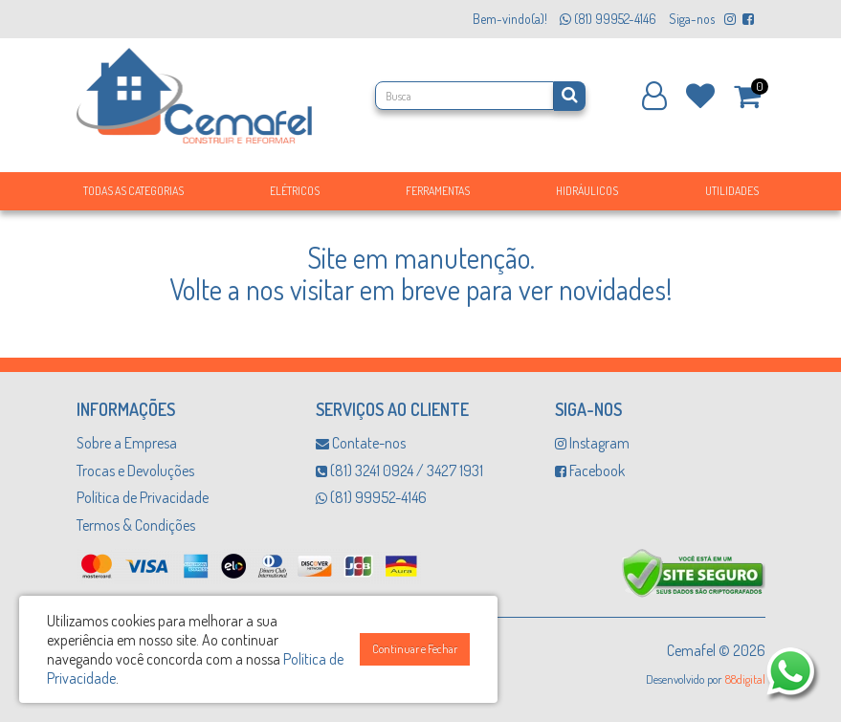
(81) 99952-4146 (371, 497)
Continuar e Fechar (414, 649)
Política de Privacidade (143, 497)
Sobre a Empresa (127, 442)
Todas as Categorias (133, 191)
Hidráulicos (587, 191)
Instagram (592, 442)
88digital (745, 679)
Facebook (590, 470)
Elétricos (295, 191)
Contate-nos (361, 442)
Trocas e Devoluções (135, 470)
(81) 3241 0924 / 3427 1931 (399, 470)
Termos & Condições (136, 525)
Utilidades (732, 191)
